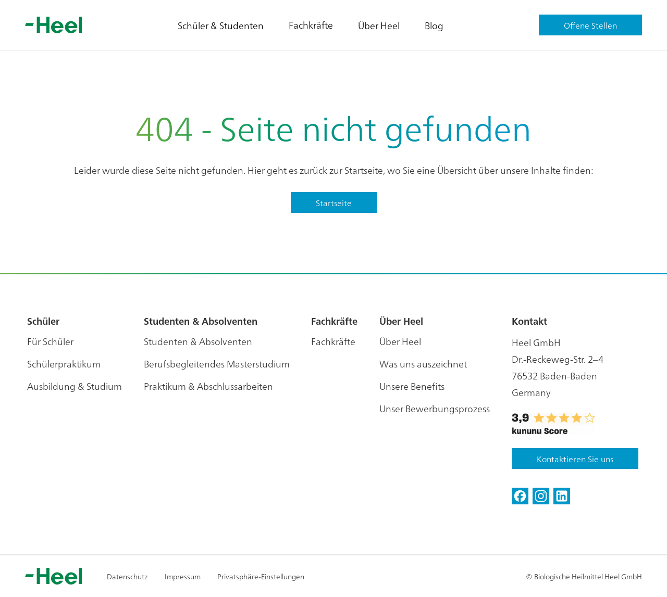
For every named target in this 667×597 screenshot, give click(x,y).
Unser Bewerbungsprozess (434, 408)
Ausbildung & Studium (74, 385)
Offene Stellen (590, 25)
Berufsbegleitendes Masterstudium (217, 363)
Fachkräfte (311, 24)
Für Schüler (50, 341)
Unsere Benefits (411, 385)
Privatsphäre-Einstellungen (260, 576)
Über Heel (379, 25)
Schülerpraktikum (64, 363)
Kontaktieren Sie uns (575, 458)
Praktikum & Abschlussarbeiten (208, 385)
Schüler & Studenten (221, 25)
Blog (434, 25)
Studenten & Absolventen (198, 341)
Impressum (183, 576)
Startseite (334, 202)
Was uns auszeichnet (423, 363)
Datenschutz (127, 576)
